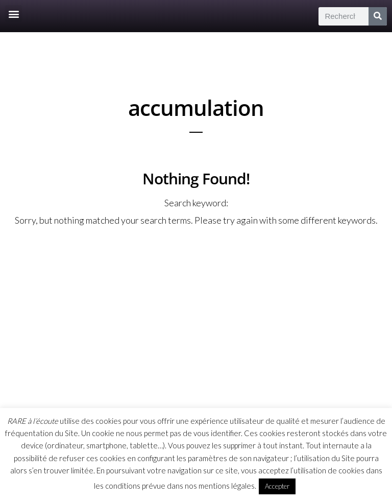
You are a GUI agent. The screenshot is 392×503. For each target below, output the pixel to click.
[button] (13, 13)
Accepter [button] (277, 486)
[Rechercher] (378, 16)
